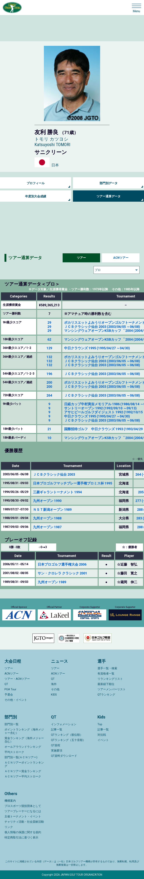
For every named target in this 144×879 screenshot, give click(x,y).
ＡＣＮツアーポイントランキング (24, 764)
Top (100, 724)
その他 (55, 689)
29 (49, 322)
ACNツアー (120, 258)
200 (49, 382)
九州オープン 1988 (47, 518)
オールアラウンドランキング (22, 746)
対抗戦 (102, 734)
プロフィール (36, 183)
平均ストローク (14, 752)
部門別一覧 (11, 724)
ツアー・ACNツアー (17, 679)
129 (49, 348)
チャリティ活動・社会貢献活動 (24, 821)
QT (6, 684)
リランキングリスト (110, 679)
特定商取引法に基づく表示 (21, 837)
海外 (54, 684)
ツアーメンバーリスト (112, 689)
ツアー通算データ (109, 196)
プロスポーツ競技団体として (22, 806)
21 (49, 429)
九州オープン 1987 (47, 527)
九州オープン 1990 (47, 501)
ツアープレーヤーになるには (22, 811)
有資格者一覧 (106, 673)
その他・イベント (15, 700)
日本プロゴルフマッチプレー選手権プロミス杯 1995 (72, 483)
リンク (8, 827)
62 (49, 339)
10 (49, 438)
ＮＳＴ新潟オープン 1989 (52, 510)
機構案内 (10, 800)
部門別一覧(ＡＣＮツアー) (20, 757)
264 (49, 395)
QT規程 (55, 745)
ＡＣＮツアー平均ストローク (22, 776)
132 (49, 357)
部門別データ (109, 183)
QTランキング (106, 694)
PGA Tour (10, 689)
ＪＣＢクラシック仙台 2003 (54, 474)
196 (49, 374)
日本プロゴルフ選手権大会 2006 (62, 564)
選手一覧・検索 (107, 668)
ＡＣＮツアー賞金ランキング (22, 771)
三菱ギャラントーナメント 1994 (57, 492)
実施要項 (56, 750)
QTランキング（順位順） (67, 734)
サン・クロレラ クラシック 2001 (62, 573)
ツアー (81, 258)
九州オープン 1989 (52, 582)
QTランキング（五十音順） (68, 740)
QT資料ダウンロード (64, 756)
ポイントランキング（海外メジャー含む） (24, 731)
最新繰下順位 (106, 684)
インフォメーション (63, 724)
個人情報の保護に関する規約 (22, 832)
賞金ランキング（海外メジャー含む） (24, 739)
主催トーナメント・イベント (22, 816)
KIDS (54, 694)
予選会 (8, 694)
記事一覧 (56, 729)
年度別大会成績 (35, 196)
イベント (103, 740)
